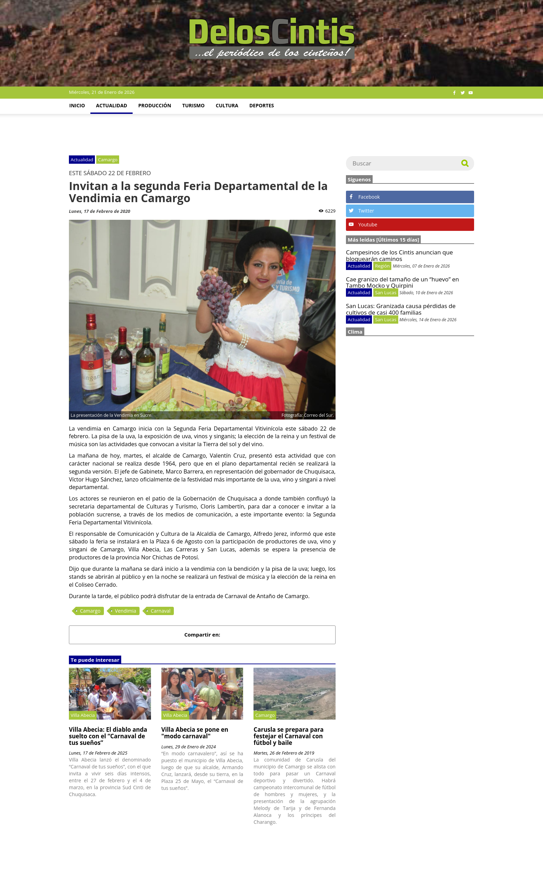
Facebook (364, 196)
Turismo (193, 105)
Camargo (90, 610)
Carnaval (160, 610)
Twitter (361, 210)
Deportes (261, 105)
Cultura (227, 105)
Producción (154, 105)
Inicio (77, 105)
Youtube (363, 224)
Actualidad (111, 105)
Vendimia (125, 610)
